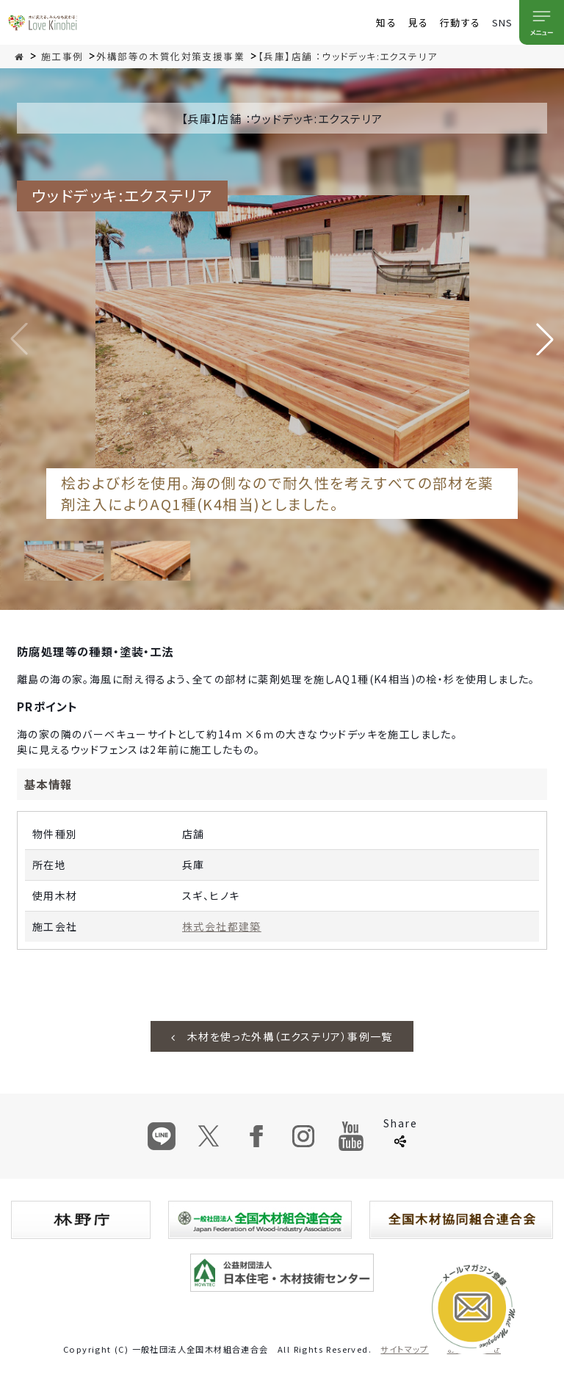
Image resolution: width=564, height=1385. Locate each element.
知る (386, 22)
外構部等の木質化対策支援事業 (170, 56)
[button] (545, 339)
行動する (460, 22)
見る (418, 22)
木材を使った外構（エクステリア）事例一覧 (282, 1036)
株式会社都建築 (221, 926)
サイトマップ (404, 1349)
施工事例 (62, 56)
